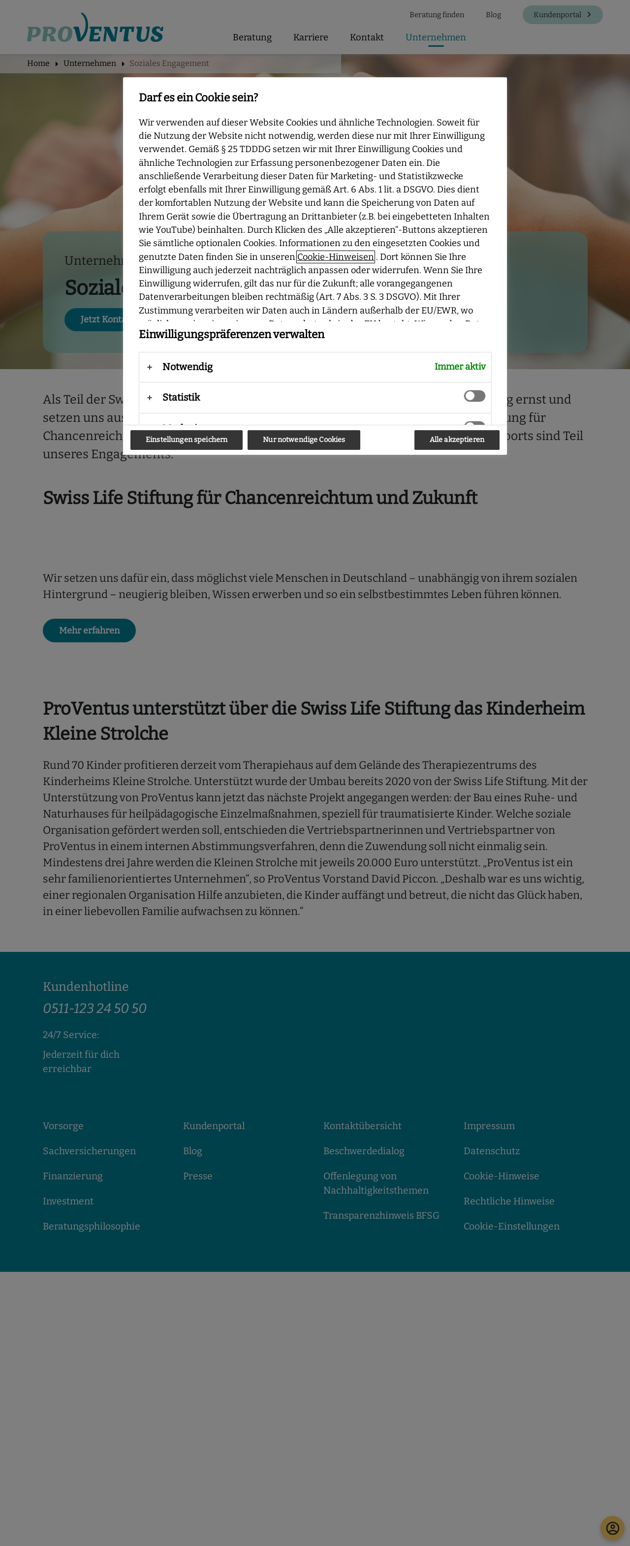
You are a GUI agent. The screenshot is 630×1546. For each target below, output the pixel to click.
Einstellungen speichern (186, 440)
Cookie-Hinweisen (335, 257)
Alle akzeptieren (457, 440)
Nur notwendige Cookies (304, 440)
